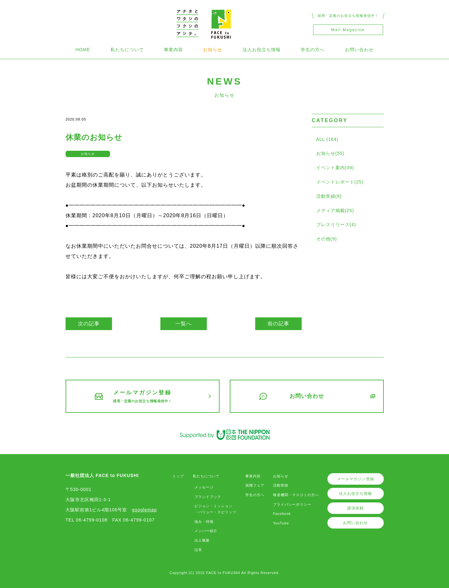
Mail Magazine (348, 30)
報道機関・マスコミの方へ (296, 495)
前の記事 (278, 323)
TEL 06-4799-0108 (87, 519)
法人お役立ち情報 (261, 49)
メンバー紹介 (205, 531)
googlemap (144, 509)
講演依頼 (355, 508)
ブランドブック (207, 497)
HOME (82, 49)
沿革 (198, 550)
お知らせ (212, 49)
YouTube (281, 523)
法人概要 (202, 540)
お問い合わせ (359, 49)
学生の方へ (313, 49)
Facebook (282, 513)
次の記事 (89, 323)
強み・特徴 (204, 521)
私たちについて (127, 49)
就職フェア (254, 485)
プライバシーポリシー (292, 504)
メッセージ (204, 487)
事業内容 (173, 49)
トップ (178, 476)
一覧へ (183, 323)
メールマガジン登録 (355, 479)
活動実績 (280, 485)
